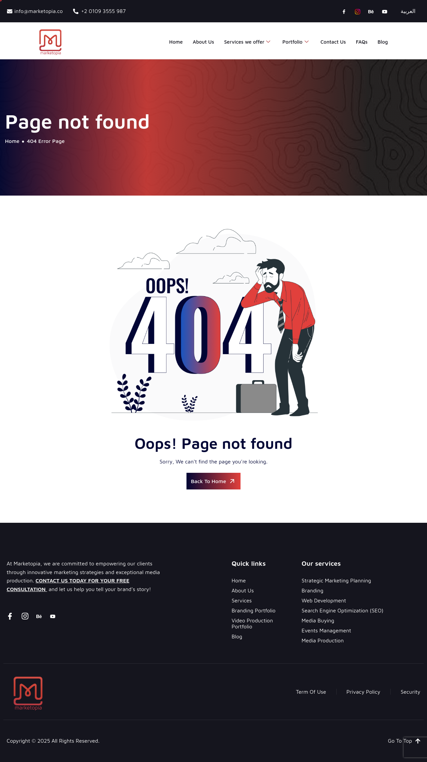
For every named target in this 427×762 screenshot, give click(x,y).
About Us (203, 42)
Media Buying (318, 620)
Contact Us (333, 42)
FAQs (362, 42)
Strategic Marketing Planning (336, 580)
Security (410, 692)
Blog (383, 42)
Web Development (324, 600)
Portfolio (295, 42)
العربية (408, 11)
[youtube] (384, 11)
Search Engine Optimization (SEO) (342, 610)
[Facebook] (344, 11)
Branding (312, 590)
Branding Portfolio (254, 610)
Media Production (323, 640)
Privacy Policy (363, 692)
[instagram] (357, 11)
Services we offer (247, 42)
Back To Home (213, 481)
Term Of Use (311, 692)
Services (242, 600)
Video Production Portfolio (252, 623)
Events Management (326, 630)
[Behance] (371, 11)
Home (176, 42)
